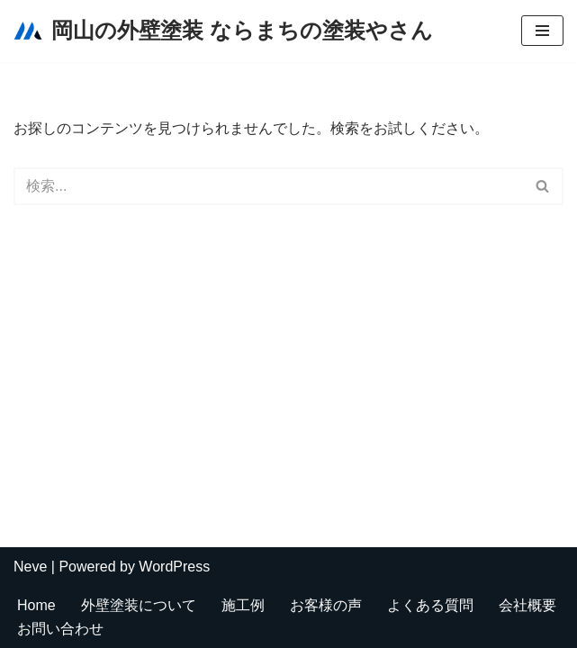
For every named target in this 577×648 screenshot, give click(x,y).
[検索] (268, 186)
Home (36, 605)
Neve (30, 566)
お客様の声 (326, 605)
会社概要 (527, 605)
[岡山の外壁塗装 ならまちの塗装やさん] (223, 31)
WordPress (174, 566)
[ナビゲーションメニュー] (542, 30)
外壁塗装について (138, 605)
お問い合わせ (60, 628)
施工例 (243, 605)
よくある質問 (430, 605)
